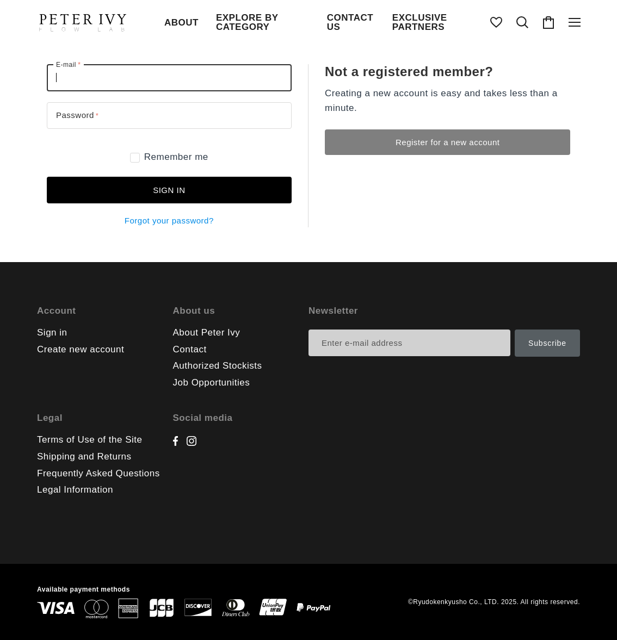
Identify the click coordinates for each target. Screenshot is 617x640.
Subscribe (547, 343)
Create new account (80, 349)
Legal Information (75, 489)
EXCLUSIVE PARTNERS (419, 22)
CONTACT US (350, 22)
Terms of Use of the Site (89, 439)
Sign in (169, 190)
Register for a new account (447, 142)
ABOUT (181, 22)
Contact (190, 349)
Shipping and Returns (84, 456)
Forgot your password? (169, 220)
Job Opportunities (211, 382)
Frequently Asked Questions (98, 473)
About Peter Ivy (206, 332)
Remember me (169, 157)
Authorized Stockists (217, 366)
